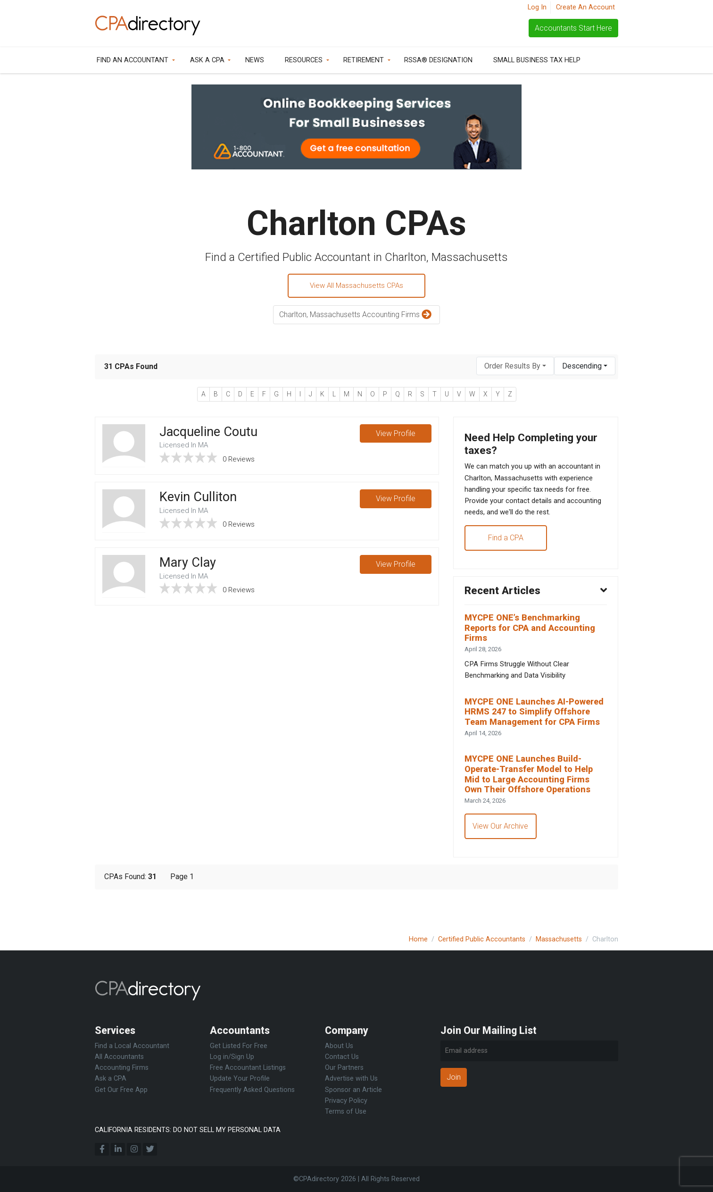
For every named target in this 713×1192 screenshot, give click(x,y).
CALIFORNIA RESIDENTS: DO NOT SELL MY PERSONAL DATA (188, 1130)
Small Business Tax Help (536, 60)
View (395, 435)
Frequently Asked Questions (252, 1090)
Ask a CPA (207, 60)
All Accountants (119, 1057)
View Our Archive (501, 855)
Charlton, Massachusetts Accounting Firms (356, 316)
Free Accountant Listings (248, 1068)
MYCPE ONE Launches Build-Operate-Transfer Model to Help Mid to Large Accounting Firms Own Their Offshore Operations (533, 801)
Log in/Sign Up (232, 1057)
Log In (537, 7)
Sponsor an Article (353, 1090)
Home (418, 939)
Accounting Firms (122, 1068)
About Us (339, 1046)
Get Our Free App (121, 1090)
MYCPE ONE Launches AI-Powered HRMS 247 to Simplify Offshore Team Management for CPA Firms (534, 731)
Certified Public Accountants (481, 939)
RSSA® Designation (438, 60)
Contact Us (342, 1057)
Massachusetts (559, 939)
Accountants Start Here (573, 28)
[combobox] (515, 367)
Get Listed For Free (238, 1046)
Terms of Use (345, 1112)
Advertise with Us (351, 1078)
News (254, 60)
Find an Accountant (132, 60)
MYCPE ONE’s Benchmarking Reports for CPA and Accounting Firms (533, 637)
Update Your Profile (240, 1078)
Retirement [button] (363, 60)
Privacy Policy (346, 1101)
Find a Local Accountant (132, 1046)
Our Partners (344, 1068)
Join (454, 1077)
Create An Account (585, 7)
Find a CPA (506, 544)
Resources (304, 60)
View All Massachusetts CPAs (356, 286)
